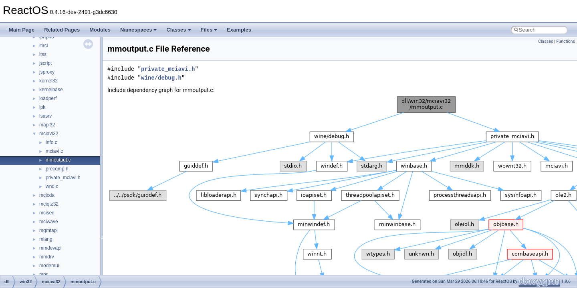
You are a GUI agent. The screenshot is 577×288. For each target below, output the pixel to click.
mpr (43, 274)
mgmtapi (48, 230)
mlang (45, 239)
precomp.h (57, 169)
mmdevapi (50, 248)
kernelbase (51, 89)
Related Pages (62, 30)
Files (209, 30)
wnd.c (52, 186)
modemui (49, 265)
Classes (178, 30)
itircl (43, 45)
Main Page (21, 30)
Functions (565, 41)
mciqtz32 (49, 204)
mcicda (46, 195)
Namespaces (138, 30)
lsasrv (45, 116)
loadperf (47, 98)
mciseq (46, 213)
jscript (45, 63)
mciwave (48, 221)
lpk (42, 107)
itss (42, 54)
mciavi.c (54, 151)
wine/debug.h (161, 78)
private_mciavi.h (63, 177)
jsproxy (46, 72)
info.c (51, 142)
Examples (239, 30)
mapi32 (47, 125)
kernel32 (48, 81)
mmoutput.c (58, 160)
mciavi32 (48, 133)
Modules (100, 30)
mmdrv (46, 257)
